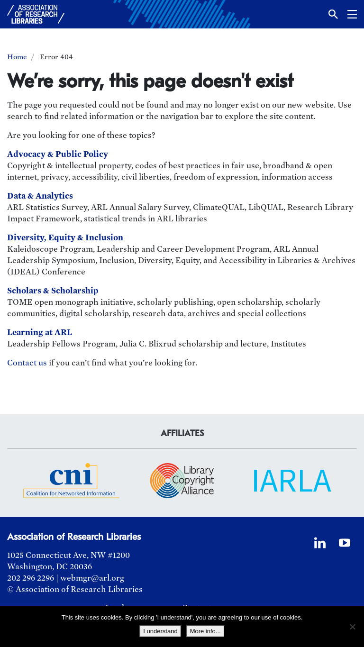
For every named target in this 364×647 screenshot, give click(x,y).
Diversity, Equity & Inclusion (65, 237)
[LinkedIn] (320, 542)
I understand (160, 631)
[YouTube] (344, 542)
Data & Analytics (40, 195)
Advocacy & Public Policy (57, 154)
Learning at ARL (39, 332)
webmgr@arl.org (92, 578)
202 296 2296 (30, 578)
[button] (333, 14)
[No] (352, 626)
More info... (205, 631)
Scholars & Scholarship (53, 290)
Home (17, 57)
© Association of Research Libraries (75, 589)
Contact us (27, 362)
